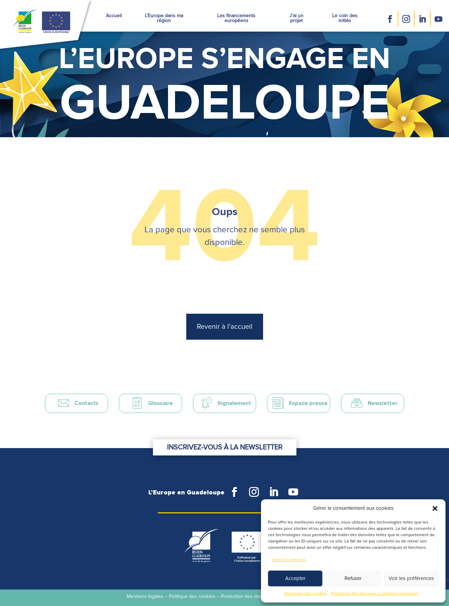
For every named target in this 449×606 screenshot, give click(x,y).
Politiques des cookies (305, 594)
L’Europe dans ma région (164, 18)
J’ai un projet (296, 18)
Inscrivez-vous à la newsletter (224, 447)
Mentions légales (145, 596)
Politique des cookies (192, 596)
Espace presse (308, 403)
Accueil (114, 15)
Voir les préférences (411, 578)
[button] (434, 508)
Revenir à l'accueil (225, 326)
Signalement (234, 403)
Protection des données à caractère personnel (374, 594)
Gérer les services (289, 560)
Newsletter (382, 403)
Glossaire (160, 403)
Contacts (86, 403)
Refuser (353, 578)
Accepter (295, 578)
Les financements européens (236, 18)
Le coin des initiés (344, 18)
